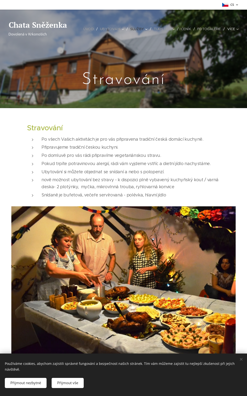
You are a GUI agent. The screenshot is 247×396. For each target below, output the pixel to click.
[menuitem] (90, 29)
